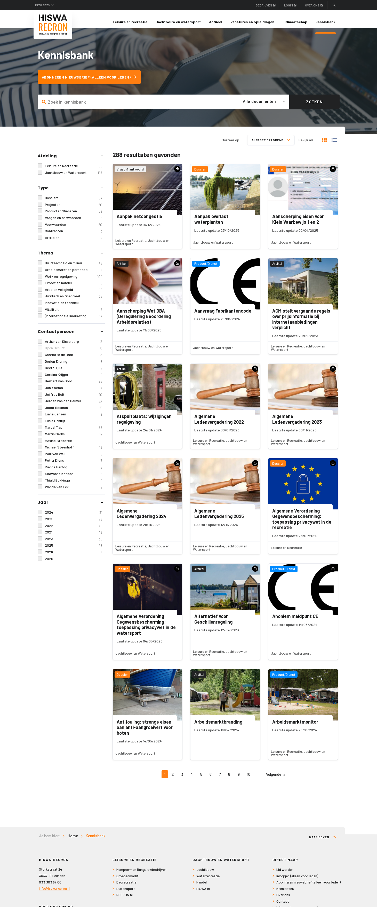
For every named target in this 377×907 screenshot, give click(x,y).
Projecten (73, 209)
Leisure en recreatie (130, 22)
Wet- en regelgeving (73, 281)
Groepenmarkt (127, 881)
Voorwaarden (73, 229)
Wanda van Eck (73, 492)
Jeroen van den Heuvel (73, 406)
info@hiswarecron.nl (54, 894)
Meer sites (46, 5)
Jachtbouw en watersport (178, 22)
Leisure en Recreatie (73, 171)
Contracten (73, 236)
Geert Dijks (73, 373)
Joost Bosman (73, 412)
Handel (201, 887)
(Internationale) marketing (73, 321)
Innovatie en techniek (73, 308)
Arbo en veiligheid (73, 294)
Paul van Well (73, 459)
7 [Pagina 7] (220, 779)
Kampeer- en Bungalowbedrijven (141, 875)
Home (73, 841)
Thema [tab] (45, 258)
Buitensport (125, 894)
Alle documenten (259, 106)
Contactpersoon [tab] (56, 336)
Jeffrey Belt (73, 399)
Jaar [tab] (43, 507)
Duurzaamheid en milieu (73, 268)
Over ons (314, 5)
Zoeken (314, 106)
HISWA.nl (203, 894)
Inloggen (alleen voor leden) (297, 881)
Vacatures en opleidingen (252, 22)
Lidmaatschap (295, 22)
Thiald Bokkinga (73, 485)
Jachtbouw (205, 875)
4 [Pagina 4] (191, 779)
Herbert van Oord (73, 386)
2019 (73, 524)
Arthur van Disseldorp (73, 346)
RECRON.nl (124, 900)
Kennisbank (325, 22)
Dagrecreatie (126, 887)
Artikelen (73, 243)
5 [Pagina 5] (201, 779)
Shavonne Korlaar (73, 478)
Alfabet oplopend (271, 145)
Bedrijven (266, 5)
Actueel (215, 22)
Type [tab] (43, 193)
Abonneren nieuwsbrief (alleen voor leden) (92, 82)
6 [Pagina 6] (211, 779)
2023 (73, 543)
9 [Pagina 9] (239, 779)
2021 (73, 537)
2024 (73, 517)
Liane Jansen (73, 419)
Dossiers (73, 203)
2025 (73, 550)
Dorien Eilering (73, 366)
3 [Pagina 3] (182, 779)
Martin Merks (73, 439)
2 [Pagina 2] (173, 779)
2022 (73, 530)
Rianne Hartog (73, 472)
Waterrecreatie (208, 881)
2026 (73, 557)
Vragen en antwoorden (73, 223)
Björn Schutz (73, 353)
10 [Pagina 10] (248, 779)
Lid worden (284, 875)
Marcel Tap (73, 432)
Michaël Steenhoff (73, 452)
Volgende (273, 779)
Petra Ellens (73, 465)
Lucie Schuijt (73, 426)
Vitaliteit (73, 314)
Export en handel (73, 288)
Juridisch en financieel (73, 301)
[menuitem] (130, 22)
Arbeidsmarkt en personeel (73, 275)
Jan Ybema (73, 393)
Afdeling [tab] (47, 161)
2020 (73, 563)
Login (290, 5)
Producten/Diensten (73, 216)
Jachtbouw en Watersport (73, 177)
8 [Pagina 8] (229, 779)
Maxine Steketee (73, 445)
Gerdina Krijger (73, 379)
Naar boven (322, 842)
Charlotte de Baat (73, 360)
